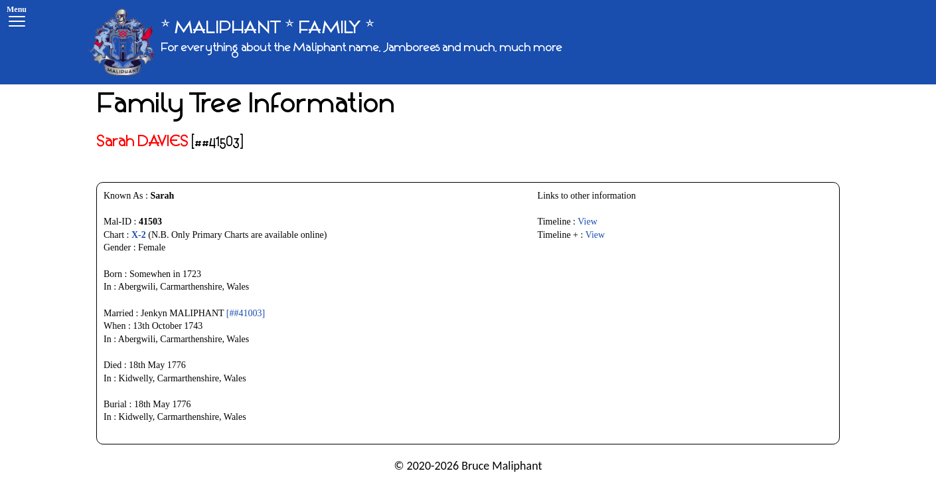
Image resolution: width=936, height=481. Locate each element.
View (587, 222)
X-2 (138, 235)
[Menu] (16, 18)
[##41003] (245, 313)
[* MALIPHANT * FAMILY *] (325, 42)
